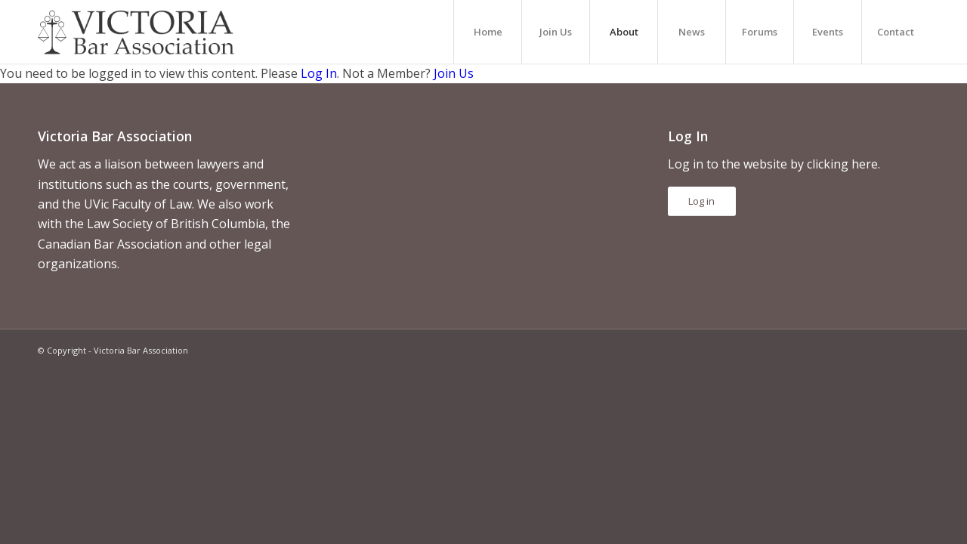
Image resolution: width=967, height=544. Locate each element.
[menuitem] (487, 31)
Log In (319, 73)
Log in (701, 201)
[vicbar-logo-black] (136, 31)
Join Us (454, 73)
